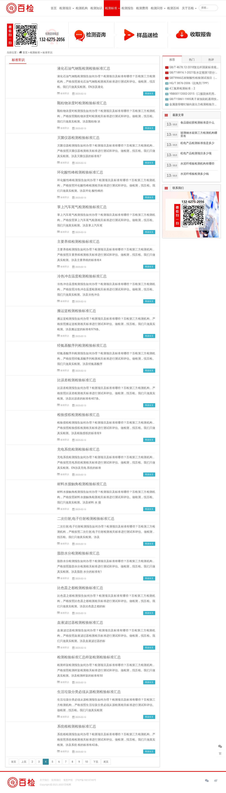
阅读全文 (149, 93)
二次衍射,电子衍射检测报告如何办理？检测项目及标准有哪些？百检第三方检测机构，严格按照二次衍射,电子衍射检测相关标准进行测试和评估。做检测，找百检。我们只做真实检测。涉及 (106, 532)
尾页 (105, 761)
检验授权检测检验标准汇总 (78, 415)
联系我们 (56, 780)
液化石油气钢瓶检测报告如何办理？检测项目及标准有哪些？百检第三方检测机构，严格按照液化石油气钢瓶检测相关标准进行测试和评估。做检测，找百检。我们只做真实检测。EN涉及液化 (106, 82)
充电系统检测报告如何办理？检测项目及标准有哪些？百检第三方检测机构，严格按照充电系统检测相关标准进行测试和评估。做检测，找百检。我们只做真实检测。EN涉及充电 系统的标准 (106, 462)
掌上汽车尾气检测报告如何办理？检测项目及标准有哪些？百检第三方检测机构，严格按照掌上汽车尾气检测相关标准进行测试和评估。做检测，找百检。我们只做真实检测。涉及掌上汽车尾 (106, 220)
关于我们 (44, 780)
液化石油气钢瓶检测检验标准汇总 (83, 68)
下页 (95, 761)
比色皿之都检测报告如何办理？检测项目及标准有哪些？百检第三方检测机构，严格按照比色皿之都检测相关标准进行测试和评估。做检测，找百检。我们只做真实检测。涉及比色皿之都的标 (106, 601)
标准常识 (47, 52)
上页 (23, 761)
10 (86, 761)
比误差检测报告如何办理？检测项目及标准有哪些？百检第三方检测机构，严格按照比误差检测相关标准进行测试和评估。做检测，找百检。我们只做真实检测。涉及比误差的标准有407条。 (106, 393)
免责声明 (68, 780)
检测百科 (173, 8)
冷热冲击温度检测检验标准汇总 (82, 276)
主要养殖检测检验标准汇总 (78, 241)
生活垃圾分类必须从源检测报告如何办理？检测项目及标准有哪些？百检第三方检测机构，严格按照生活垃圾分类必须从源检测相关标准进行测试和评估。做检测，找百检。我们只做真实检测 (106, 705)
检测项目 (65, 8)
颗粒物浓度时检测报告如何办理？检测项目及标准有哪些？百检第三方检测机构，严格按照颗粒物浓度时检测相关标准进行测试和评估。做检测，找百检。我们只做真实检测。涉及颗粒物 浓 (106, 116)
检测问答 (157, 8)
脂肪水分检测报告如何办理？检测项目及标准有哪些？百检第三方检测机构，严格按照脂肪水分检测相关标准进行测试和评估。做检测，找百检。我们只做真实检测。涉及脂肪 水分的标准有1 (106, 566)
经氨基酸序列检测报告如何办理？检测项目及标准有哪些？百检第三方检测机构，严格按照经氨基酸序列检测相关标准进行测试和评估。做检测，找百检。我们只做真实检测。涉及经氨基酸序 (106, 359)
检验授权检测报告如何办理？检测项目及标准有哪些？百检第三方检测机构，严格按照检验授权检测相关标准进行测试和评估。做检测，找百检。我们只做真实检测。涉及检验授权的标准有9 (106, 428)
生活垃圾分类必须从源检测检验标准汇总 (89, 692)
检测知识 (96, 8)
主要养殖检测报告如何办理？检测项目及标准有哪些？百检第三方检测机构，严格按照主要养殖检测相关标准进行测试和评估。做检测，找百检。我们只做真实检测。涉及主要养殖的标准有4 (106, 255)
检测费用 (142, 8)
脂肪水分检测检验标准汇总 (78, 553)
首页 (54, 8)
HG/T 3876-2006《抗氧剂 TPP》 (189, 83)
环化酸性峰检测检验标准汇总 (80, 172)
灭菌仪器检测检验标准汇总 (78, 138)
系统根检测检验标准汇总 (76, 726)
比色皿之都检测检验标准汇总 (80, 588)
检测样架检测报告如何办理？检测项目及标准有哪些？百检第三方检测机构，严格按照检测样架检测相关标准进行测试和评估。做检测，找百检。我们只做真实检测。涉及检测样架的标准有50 (106, 670)
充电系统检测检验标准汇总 (78, 449)
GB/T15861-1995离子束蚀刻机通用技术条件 (197, 99)
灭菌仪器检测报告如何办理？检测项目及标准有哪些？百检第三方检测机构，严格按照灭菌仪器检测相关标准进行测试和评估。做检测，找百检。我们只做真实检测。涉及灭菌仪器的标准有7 (106, 151)
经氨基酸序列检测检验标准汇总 (82, 345)
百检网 (67, 784)
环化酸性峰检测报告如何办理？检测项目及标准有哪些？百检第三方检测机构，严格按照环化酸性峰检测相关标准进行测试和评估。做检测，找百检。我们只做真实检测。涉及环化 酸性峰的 (106, 185)
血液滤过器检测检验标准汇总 (80, 622)
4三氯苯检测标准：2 (182, 88)
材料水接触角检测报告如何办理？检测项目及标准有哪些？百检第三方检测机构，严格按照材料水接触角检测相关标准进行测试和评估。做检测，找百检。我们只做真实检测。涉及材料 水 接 (106, 497)
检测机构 (82, 8)
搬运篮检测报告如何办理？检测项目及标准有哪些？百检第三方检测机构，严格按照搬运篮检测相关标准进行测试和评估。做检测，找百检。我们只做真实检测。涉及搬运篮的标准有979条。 (106, 324)
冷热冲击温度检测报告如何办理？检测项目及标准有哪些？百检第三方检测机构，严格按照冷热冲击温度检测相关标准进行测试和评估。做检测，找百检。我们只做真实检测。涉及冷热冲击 (106, 289)
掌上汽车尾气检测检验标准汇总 (82, 207)
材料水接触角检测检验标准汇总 (82, 484)
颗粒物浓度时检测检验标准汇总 (82, 103)
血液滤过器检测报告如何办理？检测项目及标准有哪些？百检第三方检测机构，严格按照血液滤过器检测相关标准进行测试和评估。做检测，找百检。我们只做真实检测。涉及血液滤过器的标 (106, 636)
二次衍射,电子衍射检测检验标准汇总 (85, 518)
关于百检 (188, 8)
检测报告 (127, 8)
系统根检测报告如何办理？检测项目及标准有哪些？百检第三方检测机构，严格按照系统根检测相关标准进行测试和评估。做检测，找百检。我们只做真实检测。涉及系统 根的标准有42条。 (106, 740)
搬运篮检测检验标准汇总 (76, 311)
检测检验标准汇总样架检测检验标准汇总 (89, 657)
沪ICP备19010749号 (85, 780)
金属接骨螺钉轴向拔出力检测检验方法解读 (196, 104)
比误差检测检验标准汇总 (76, 380)
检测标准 (111, 8)
